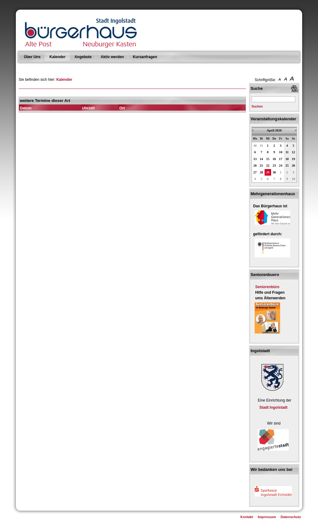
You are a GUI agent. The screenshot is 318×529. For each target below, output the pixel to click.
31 (261, 145)
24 (280, 165)
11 (286, 152)
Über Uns (32, 57)
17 (280, 159)
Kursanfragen (145, 57)
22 (268, 165)
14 (261, 159)
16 (274, 159)
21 (261, 165)
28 (261, 172)
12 (293, 152)
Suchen (257, 106)
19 (293, 159)
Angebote (83, 57)
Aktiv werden (112, 57)
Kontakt (246, 517)
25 (287, 165)
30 (255, 145)
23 (274, 165)
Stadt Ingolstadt (273, 407)
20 (255, 165)
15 (268, 159)
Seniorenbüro (267, 287)
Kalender (57, 57)
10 (280, 152)
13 (255, 159)
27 (255, 172)
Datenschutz (291, 517)
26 (293, 165)
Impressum (267, 517)
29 (268, 172)
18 (287, 159)
